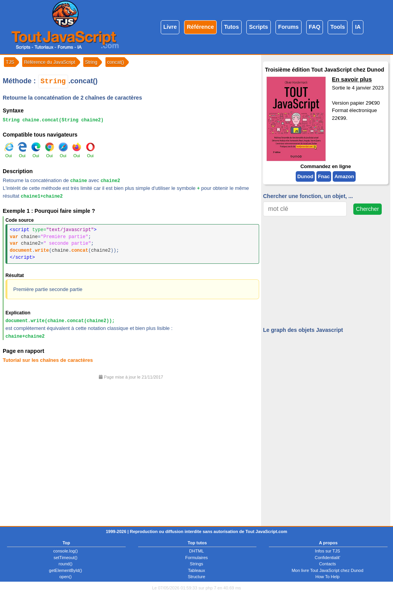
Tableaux (196, 570)
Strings (196, 563)
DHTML (196, 551)
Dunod (305, 176)
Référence (200, 27)
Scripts (258, 27)
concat (79, 250)
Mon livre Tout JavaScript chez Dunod (327, 570)
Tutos (231, 27)
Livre (170, 27)
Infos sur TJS (327, 551)
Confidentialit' (327, 557)
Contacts (327, 563)
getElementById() (65, 570)
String (53, 81)
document (21, 250)
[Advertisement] (131, 450)
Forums (288, 27)
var (14, 237)
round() (65, 563)
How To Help (328, 576)
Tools (337, 27)
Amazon (344, 176)
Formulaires (196, 557)
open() (65, 576)
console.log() (65, 551)
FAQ (315, 27)
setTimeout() (65, 557)
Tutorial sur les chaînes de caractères (48, 360)
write (42, 250)
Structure (196, 576)
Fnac (324, 176)
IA (357, 27)
